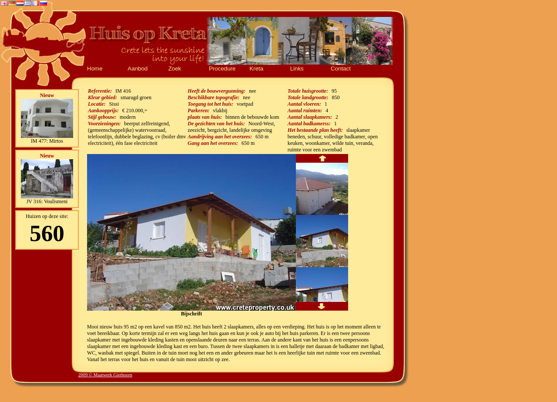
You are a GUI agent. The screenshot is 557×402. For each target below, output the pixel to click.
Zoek (174, 68)
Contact (341, 68)
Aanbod (138, 68)
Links (297, 68)
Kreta (256, 68)
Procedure (222, 68)
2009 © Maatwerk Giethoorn (105, 374)
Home (95, 68)
